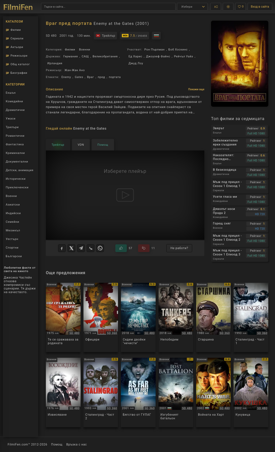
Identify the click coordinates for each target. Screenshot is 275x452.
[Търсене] (108, 7)
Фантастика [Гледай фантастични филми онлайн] (15, 144)
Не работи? (179, 248)
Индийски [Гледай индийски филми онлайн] (13, 213)
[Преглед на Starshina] (213, 317)
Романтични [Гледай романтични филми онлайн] (15, 135)
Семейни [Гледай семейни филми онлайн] (12, 222)
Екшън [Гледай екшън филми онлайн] (11, 92)
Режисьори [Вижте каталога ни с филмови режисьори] (17, 55)
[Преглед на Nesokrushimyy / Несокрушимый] (176, 317)
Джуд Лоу (136, 63)
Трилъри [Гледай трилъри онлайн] (12, 128)
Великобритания (105, 56)
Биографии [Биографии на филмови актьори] (16, 73)
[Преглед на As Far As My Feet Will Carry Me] (138, 392)
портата (115, 77)
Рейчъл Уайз (183, 56)
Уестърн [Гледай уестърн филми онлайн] (12, 239)
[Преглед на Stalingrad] (251, 317)
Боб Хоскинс (178, 49)
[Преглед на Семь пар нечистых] (138, 317)
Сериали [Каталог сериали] (14, 38)
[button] (215, 7)
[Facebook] (62, 248)
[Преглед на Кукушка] (251, 392)
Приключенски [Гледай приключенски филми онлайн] (17, 187)
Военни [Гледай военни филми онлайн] (11, 196)
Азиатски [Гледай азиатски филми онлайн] (13, 204)
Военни (84, 49)
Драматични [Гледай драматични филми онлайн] (15, 110)
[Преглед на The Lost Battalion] (176, 392)
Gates (79, 77)
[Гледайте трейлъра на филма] (105, 35)
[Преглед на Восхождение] (63, 392)
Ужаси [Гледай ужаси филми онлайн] (10, 118)
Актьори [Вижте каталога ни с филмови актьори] (14, 47)
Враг (90, 77)
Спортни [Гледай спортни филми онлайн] (12, 247)
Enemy (66, 77)
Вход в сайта (260, 6)
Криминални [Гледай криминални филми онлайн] (15, 153)
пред (101, 77)
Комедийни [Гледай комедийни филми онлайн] (14, 101)
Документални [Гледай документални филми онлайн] (17, 161)
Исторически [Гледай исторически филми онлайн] (16, 178)
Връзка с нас (76, 444)
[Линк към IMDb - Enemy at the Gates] (134, 35)
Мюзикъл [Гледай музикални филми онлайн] (13, 230)
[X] (71, 248)
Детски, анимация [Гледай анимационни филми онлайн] (19, 170)
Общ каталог (18, 64)
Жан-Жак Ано (75, 70)
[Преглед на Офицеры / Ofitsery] (100, 317)
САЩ (85, 56)
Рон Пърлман (154, 49)
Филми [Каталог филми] (13, 30)
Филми (70, 49)
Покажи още (196, 89)
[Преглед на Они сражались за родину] (63, 317)
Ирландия (54, 63)
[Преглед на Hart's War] (213, 392)
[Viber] (90, 248)
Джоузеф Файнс (158, 56)
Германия (70, 56)
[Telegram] (81, 248)
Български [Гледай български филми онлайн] (14, 256)
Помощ (56, 444)
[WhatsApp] (100, 248)
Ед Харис (135, 56)
